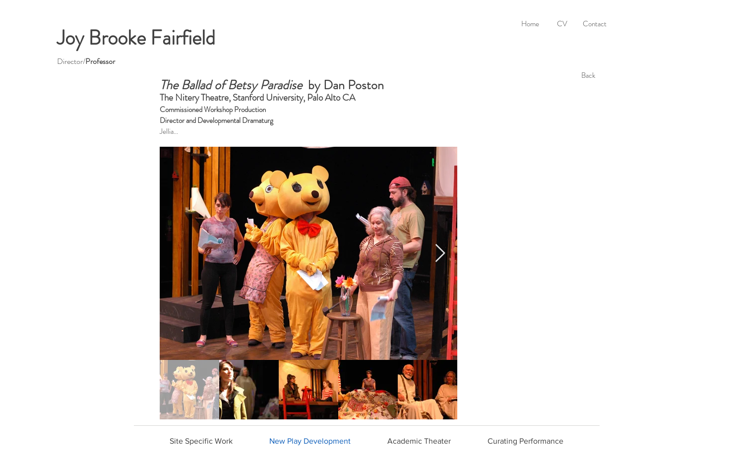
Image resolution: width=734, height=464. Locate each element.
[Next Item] (440, 253)
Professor (100, 61)
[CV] (562, 24)
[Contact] (594, 24)
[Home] (530, 24)
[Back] (588, 75)
